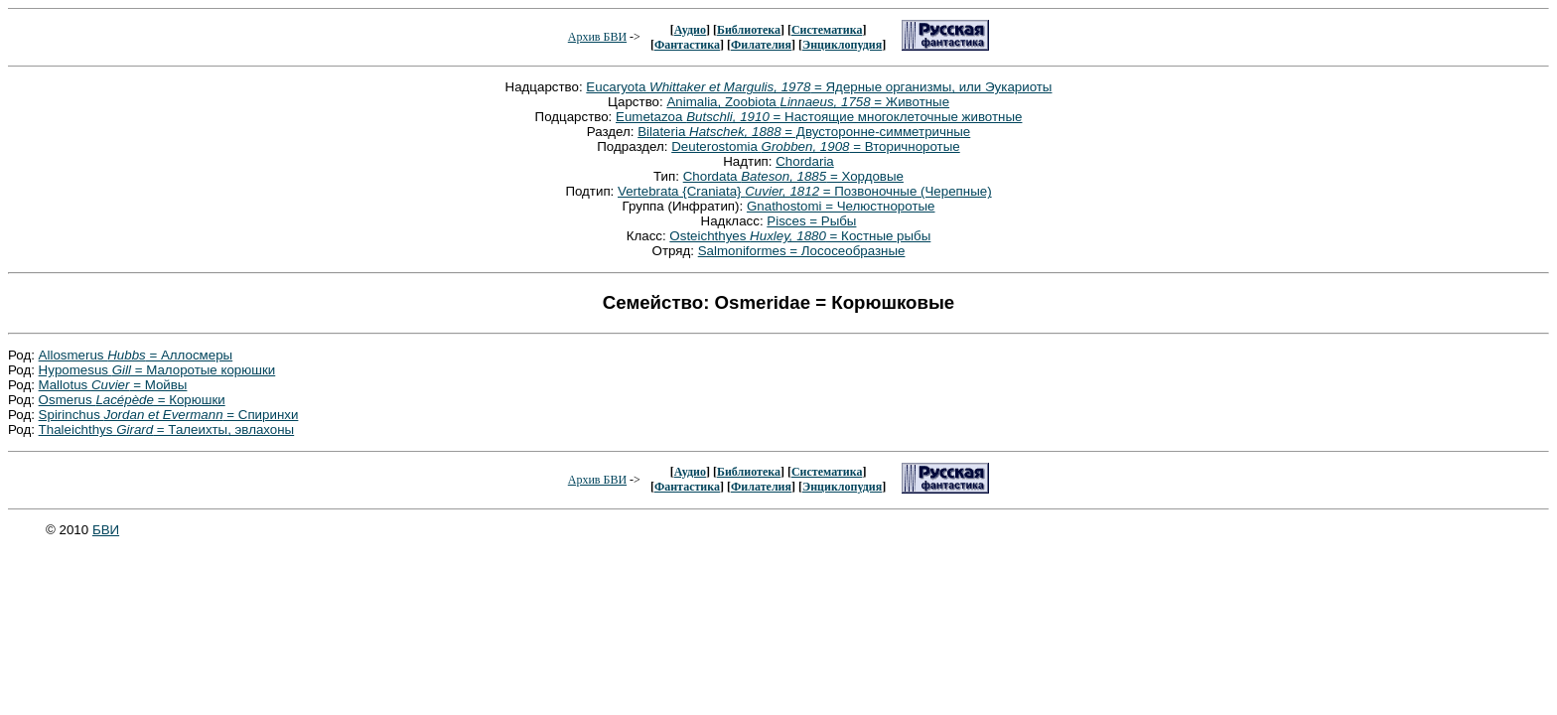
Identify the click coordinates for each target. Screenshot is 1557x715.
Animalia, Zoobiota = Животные (807, 101)
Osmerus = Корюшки (132, 399)
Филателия (761, 45)
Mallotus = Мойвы (113, 384)
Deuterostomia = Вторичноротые (815, 146)
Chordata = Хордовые (793, 176)
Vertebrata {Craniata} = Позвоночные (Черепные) (805, 191)
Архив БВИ (597, 37)
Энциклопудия (842, 45)
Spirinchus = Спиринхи (169, 414)
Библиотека (748, 30)
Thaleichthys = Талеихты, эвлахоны (167, 429)
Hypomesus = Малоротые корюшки (157, 369)
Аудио (690, 30)
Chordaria (805, 161)
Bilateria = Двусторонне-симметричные (803, 131)
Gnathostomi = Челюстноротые (841, 206)
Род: (23, 355)
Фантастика (687, 45)
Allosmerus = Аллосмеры (136, 355)
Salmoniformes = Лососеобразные (802, 250)
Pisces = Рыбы (811, 221)
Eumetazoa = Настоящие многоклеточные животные (819, 116)
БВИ (105, 529)
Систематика (826, 30)
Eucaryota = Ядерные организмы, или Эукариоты (819, 86)
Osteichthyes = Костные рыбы (799, 235)
